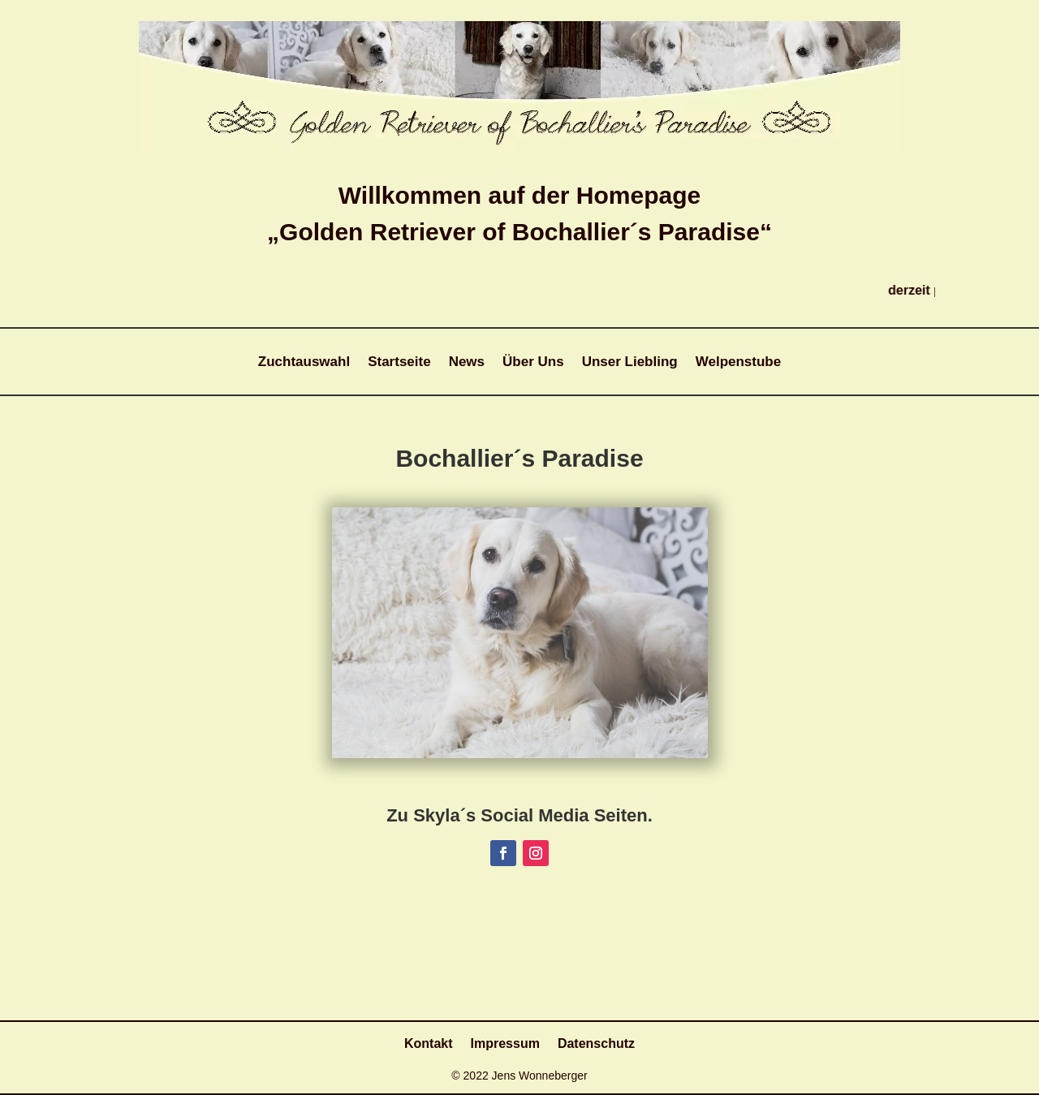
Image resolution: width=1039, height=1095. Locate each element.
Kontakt (428, 1044)
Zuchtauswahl (304, 362)
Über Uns (533, 362)
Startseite (399, 362)
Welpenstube (738, 362)
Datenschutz (596, 1044)
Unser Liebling (630, 362)
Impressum (505, 1044)
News (467, 362)
